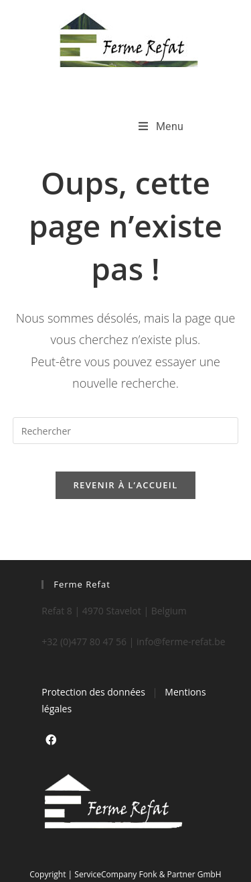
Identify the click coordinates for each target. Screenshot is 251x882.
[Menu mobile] (161, 126)
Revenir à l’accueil (125, 485)
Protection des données (93, 691)
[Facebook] (51, 740)
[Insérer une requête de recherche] (126, 430)
